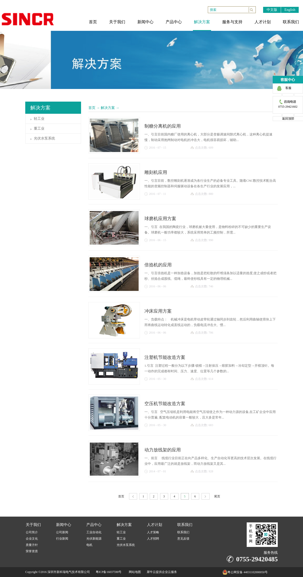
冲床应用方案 (158, 311)
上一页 (133, 496)
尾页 (217, 496)
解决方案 (108, 108)
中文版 (272, 10)
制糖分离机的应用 (162, 126)
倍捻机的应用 (158, 264)
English (290, 10)
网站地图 (134, 572)
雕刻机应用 (155, 172)
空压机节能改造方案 (164, 403)
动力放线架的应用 (162, 449)
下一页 (205, 496)
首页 (91, 108)
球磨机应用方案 (160, 218)
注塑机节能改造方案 (164, 357)
